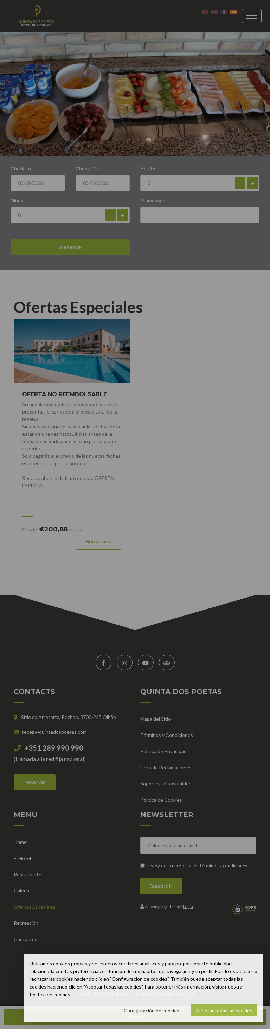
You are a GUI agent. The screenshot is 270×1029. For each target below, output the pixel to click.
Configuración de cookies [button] (151, 1011)
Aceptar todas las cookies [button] (224, 1011)
